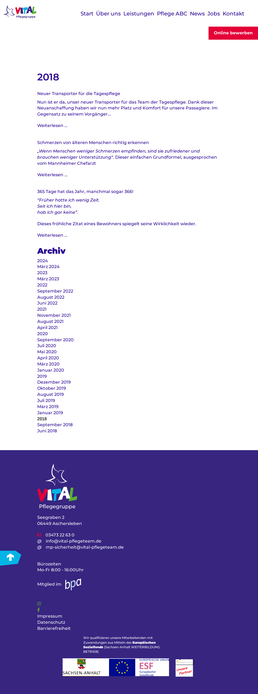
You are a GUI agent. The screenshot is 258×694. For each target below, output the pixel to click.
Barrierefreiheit (54, 628)
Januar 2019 (50, 412)
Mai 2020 (47, 351)
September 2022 (55, 291)
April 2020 (48, 357)
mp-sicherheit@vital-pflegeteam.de (85, 547)
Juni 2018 (47, 430)
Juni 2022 (47, 303)
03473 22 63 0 (59, 534)
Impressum (49, 616)
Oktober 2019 (51, 388)
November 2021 (54, 315)
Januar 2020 (50, 370)
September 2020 (55, 339)
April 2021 (47, 327)
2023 (42, 272)
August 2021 (50, 321)
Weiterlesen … (52, 125)
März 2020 (48, 364)
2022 (42, 285)
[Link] (39, 603)
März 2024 (48, 266)
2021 (42, 309)
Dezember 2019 (54, 382)
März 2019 (48, 406)
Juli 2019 (46, 400)
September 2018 (55, 424)
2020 (42, 333)
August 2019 (50, 394)
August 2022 (50, 297)
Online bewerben (233, 32)
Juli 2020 (46, 345)
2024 (42, 260)
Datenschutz (51, 622)
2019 (42, 376)
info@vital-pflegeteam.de (73, 541)
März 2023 (48, 278)
